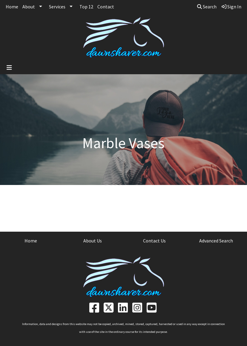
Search (207, 7)
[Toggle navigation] (9, 67)
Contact (105, 7)
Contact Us (154, 241)
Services (57, 7)
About (28, 7)
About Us (92, 241)
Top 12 (86, 7)
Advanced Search (216, 241)
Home (12, 7)
